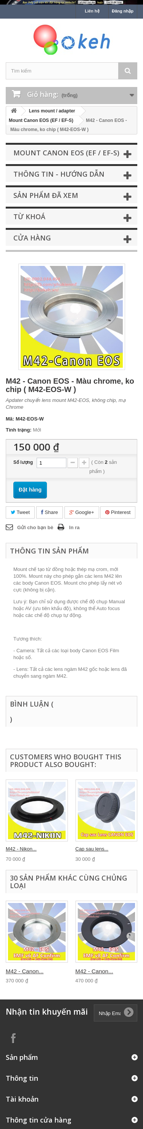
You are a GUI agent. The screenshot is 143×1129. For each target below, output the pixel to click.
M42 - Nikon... (21, 849)
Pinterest (117, 512)
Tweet (20, 512)
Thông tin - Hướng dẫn (58, 174)
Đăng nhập (122, 11)
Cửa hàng (32, 237)
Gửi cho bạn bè (35, 527)
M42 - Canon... (24, 971)
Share (49, 512)
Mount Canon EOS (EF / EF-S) (41, 120)
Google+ (81, 512)
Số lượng (23, 462)
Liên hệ (92, 11)
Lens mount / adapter (52, 111)
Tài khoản (22, 1099)
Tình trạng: (19, 430)
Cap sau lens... (92, 849)
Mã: (10, 419)
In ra (74, 527)
